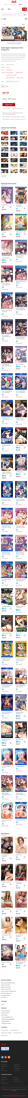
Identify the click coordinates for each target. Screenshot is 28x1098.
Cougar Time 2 (5, 205)
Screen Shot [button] (10, 43)
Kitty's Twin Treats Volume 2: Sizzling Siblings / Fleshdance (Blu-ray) (6, 553)
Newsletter (16, 1070)
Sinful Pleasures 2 (6, 258)
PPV (9, 9)
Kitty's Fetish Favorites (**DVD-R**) (7, 311)
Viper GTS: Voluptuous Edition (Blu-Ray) (7, 713)
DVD (2, 9)
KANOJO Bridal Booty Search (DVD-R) (20, 686)
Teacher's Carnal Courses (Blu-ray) (6, 418)
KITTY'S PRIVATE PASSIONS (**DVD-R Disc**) (6, 365)
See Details (12, 114)
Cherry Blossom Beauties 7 (19, 935)
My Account (16, 1079)
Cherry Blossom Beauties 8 (5, 855)
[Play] (14, 34)
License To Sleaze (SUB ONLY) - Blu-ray (6, 499)
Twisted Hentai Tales (6, 633)
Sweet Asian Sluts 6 (6, 882)
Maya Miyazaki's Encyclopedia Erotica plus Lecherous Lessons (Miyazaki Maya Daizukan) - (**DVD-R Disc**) (6, 794)
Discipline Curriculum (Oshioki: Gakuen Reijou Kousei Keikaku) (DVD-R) (21, 659)
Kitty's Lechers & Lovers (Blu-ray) (19, 256)
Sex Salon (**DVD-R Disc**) (6, 767)
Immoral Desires (19, 364)
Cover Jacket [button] (17, 43)
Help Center (14, 4)
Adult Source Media (11, 75)
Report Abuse (4, 1079)
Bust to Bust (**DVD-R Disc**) (7, 821)
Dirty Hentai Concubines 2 (19, 205)
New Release (9, 72)
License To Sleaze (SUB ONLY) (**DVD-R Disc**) (20, 499)
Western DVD (4, 1066)
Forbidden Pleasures (6, 606)
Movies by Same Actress (8, 183)
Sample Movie (19, 72)
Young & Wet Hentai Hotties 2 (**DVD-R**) (7, 472)
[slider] (10, 39)
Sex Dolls (4, 232)
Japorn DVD (4, 1064)
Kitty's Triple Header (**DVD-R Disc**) (20, 580)
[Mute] (22, 39)
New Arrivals (20, 77)
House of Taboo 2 (20, 445)
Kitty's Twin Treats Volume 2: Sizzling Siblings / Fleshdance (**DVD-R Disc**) (20, 553)
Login (6, 4)
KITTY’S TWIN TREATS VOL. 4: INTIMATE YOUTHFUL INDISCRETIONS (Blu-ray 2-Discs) (6, 392)
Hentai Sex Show (20, 739)
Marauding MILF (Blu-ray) (6, 446)
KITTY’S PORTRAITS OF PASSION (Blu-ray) (20, 309)
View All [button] (3, 176)
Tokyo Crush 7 (19, 854)
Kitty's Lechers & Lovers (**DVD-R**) (6, 284)
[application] (14, 34)
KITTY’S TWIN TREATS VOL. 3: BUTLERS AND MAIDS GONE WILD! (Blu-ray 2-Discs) (21, 392)
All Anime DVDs (10, 77)
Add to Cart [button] (8, 104)
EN (21, 4)
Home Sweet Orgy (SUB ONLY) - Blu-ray (6, 526)
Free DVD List (22, 119)
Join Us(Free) (17, 1068)
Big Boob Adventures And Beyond (6, 740)
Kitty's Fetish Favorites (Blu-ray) (21, 282)
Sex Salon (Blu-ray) (20, 766)
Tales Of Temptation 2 (7, 962)
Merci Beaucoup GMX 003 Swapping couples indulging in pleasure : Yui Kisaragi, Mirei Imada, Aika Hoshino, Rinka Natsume (21, 962)
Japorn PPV (16, 1064)
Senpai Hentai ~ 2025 (21, 231)
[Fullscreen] (25, 39)
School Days (18, 633)
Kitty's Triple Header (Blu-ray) (6, 580)
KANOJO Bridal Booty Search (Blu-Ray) (6, 686)
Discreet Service (17, 1081)
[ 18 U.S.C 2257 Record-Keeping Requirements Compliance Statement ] (14, 1093)
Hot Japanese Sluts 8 (6, 935)
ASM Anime (9, 70)
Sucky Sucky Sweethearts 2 (19, 882)
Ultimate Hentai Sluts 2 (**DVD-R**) (20, 607)
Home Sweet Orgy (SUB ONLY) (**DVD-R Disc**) (20, 526)
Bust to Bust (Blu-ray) (20, 820)
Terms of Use (4, 1070)
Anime (7, 67)
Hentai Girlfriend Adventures (19, 713)
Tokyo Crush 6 (19, 909)
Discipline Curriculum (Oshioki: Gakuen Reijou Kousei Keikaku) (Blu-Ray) (7, 659)
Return (2, 1081)
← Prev (4, 24)
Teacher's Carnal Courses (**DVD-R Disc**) (20, 419)
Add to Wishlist (6, 108)
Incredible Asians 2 (6, 909)
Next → (24, 24)
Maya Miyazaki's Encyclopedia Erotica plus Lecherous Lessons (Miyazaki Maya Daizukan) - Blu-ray (20, 794)
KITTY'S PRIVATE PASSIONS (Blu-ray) (6, 336)
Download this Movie (17, 108)
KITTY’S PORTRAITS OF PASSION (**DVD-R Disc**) (21, 338)
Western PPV (17, 1066)
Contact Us (16, 1077)
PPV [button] (7, 86)
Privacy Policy (4, 1083)
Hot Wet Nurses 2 (20, 471)
